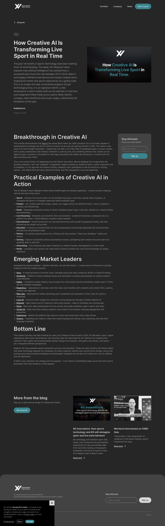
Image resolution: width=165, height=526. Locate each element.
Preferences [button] (9, 521)
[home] (22, 6)
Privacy (148, 515)
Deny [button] (19, 521)
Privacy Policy (29, 514)
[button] (51, 502)
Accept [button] (30, 521)
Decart (45, 143)
